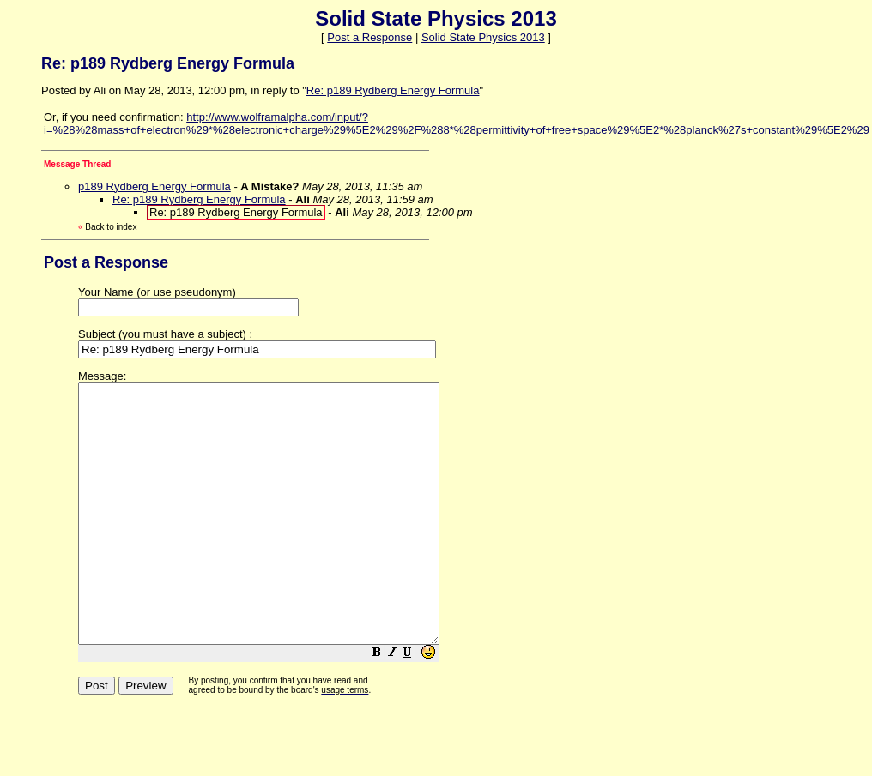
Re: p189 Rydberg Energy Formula (393, 90)
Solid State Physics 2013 (483, 37)
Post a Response (369, 37)
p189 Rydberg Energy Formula (154, 186)
